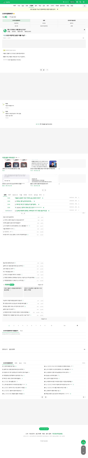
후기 (40, 195)
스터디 (52, 5)
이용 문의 (32, 433)
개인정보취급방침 (57, 433)
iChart (57, 5)
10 (51, 325)
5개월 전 (4, 38)
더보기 (40, 284)
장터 (36, 5)
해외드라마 (28, 31)
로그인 (38, 124)
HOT (14, 5)
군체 (72, 26)
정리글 (36, 195)
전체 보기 (5, 349)
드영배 (31, 5)
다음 (64, 325)
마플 (21, 195)
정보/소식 (15, 195)
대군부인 (16, 23)
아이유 (44, 23)
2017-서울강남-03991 (54, 436)
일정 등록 (12, 349)
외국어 (14, 31)
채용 (43, 433)
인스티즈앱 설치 (44, 428)
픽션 (40, 5)
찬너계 (16, 26)
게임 (68, 5)
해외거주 (20, 31)
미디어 (30, 195)
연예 (27, 5)
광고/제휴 (38, 433)
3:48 (83, 363)
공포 (44, 5)
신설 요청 (13, 17)
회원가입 (72, 2)
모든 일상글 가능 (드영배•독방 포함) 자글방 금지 (42, 9)
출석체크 (62, 5)
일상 (23, 5)
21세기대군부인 (44, 26)
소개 (27, 433)
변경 (72, 5)
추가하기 (12, 284)
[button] (43, 190)
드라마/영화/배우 (7, 13)
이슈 (19, 5)
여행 (8, 31)
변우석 (71, 23)
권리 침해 (48, 433)
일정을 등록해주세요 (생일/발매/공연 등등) (11, 334)
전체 (5, 195)
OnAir (25, 195)
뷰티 (48, 5)
